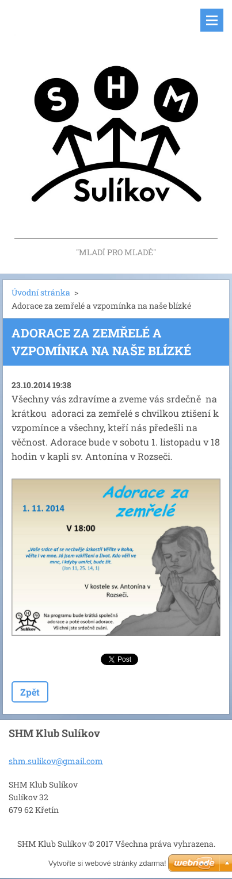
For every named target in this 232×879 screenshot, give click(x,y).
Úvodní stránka (41, 292)
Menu (211, 20)
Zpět (30, 692)
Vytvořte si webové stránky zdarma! (107, 863)
